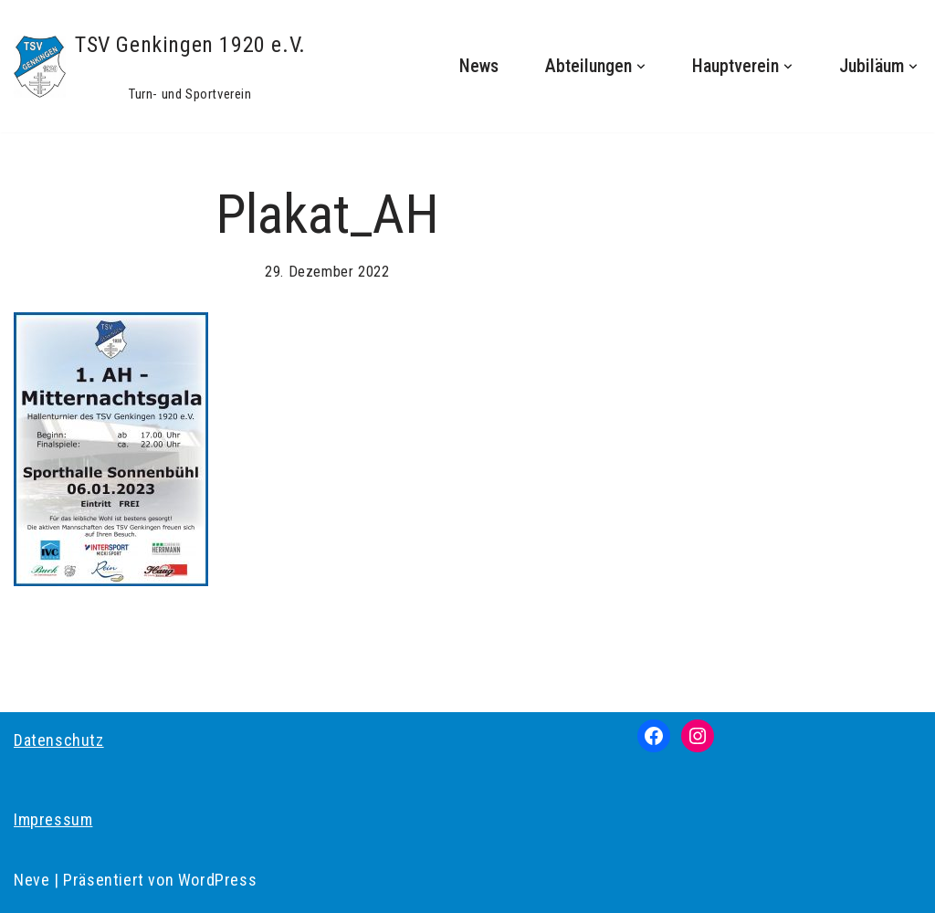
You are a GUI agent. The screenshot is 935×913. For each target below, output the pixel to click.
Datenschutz (59, 740)
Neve (31, 879)
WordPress (217, 879)
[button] (641, 66)
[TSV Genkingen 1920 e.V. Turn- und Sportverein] (160, 66)
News (479, 66)
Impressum (53, 819)
